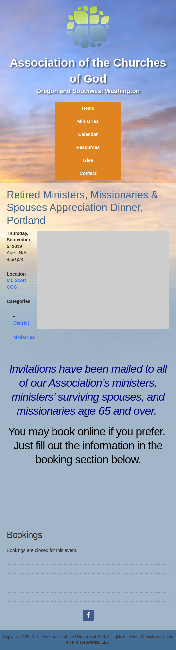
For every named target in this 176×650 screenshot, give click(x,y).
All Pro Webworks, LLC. (88, 642)
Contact (87, 173)
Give (88, 160)
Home (88, 108)
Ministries (88, 121)
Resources (88, 147)
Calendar (88, 134)
